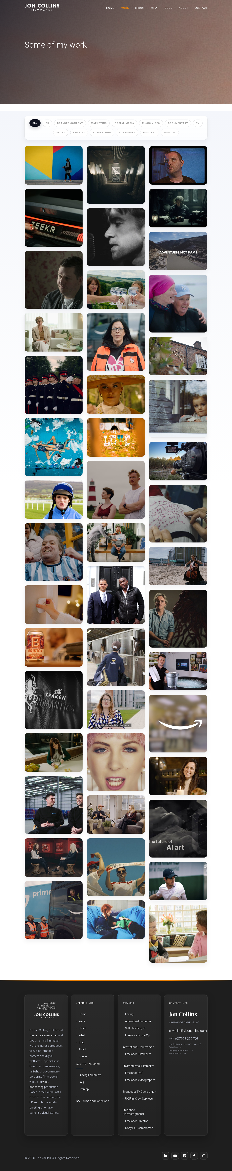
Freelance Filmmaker (138, 1054)
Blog (169, 8)
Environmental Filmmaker (138, 1066)
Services (128, 1003)
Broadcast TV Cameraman (139, 1092)
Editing (129, 1014)
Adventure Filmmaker (138, 1021)
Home (110, 8)
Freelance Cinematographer (133, 1112)
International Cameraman (138, 1047)
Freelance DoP (134, 1073)
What (155, 8)
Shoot (140, 8)
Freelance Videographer (140, 1080)
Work (125, 8)
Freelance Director (136, 1121)
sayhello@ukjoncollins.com (188, 1030)
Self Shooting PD (135, 1028)
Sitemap (84, 1089)
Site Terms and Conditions (92, 1101)
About (183, 8)
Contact (201, 8)
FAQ (81, 1082)
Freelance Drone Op (137, 1036)
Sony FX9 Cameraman (139, 1128)
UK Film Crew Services (139, 1099)
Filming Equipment (90, 1075)
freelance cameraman (43, 1035)
